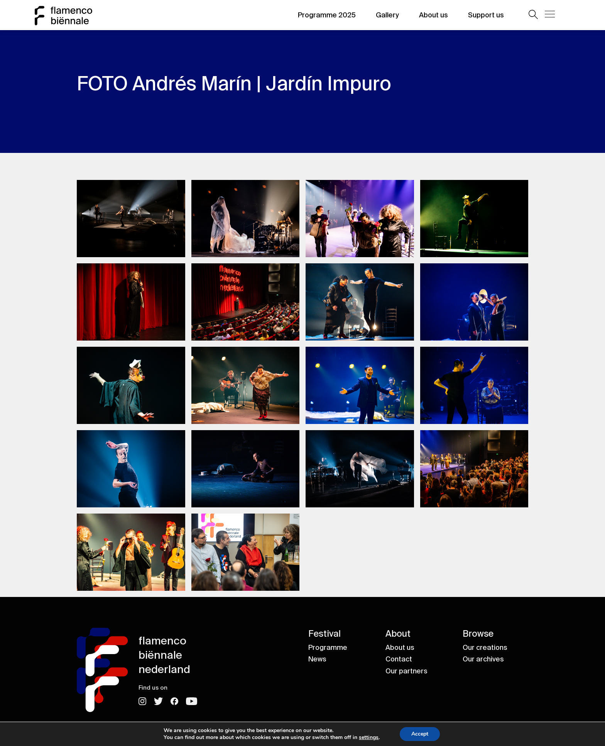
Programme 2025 (327, 15)
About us (433, 15)
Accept (423, 734)
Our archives (483, 659)
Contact (398, 659)
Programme (327, 647)
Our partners (406, 671)
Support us (486, 15)
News (317, 659)
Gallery (387, 15)
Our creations (485, 647)
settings (371, 737)
